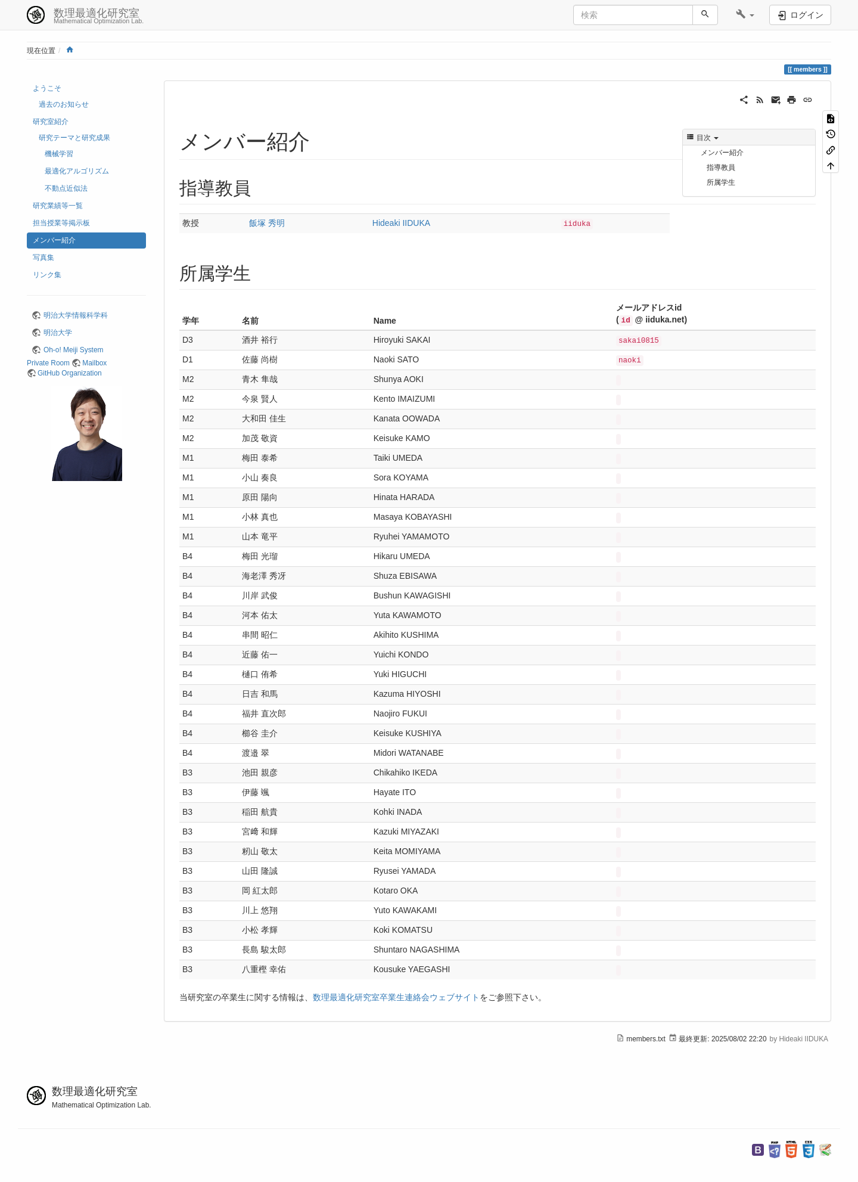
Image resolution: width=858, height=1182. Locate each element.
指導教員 (721, 167)
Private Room (48, 363)
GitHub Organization (70, 373)
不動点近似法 (66, 188)
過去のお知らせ (64, 104)
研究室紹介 (51, 121)
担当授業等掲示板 (61, 223)
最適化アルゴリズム (77, 171)
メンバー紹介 (54, 240)
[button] (745, 15)
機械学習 (59, 154)
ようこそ (47, 88)
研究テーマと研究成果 (74, 138)
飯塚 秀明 (267, 223)
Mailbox (94, 363)
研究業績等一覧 (58, 205)
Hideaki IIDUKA (401, 223)
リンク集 (47, 275)
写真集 (43, 257)
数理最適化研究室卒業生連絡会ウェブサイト (396, 997)
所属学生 (721, 182)
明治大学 (57, 332)
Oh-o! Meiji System (73, 350)
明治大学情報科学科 (75, 315)
